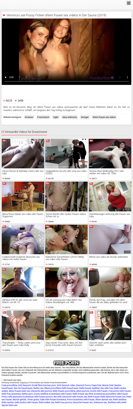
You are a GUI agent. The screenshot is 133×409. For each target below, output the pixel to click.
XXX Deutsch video (66, 385)
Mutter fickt (108, 385)
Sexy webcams (69, 117)
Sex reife (57, 396)
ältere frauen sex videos (104, 117)
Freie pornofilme (9, 385)
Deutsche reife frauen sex (74, 396)
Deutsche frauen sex (83, 402)
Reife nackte (8, 402)
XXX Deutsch (24, 385)
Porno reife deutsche (12, 396)
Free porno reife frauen (120, 391)
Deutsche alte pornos (41, 391)
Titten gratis (33, 399)
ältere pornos (82, 391)
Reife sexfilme (119, 399)
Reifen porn (27, 394)
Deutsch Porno (83, 385)
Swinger (85, 117)
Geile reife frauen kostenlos (53, 399)
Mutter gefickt (19, 399)
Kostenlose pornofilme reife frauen (111, 394)
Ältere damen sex (103, 399)
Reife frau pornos (63, 402)
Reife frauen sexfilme (89, 388)
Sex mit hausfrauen (23, 388)
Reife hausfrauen (70, 388)
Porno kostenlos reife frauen (81, 399)
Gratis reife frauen (99, 391)
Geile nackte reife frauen (26, 402)
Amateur (29, 117)
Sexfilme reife (114, 402)
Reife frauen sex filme (83, 394)
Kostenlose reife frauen (60, 394)
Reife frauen (94, 396)
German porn (49, 385)
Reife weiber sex (46, 402)
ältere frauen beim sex (19, 391)
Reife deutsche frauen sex (113, 396)
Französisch (43, 117)
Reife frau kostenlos (11, 394)
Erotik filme (37, 385)
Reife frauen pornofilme (64, 391)
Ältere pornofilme (52, 388)
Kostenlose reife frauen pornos (38, 396)
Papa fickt (96, 385)
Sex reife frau (106, 388)
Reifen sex (38, 388)
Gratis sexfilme (41, 394)
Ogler (55, 117)
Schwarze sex (100, 402)
